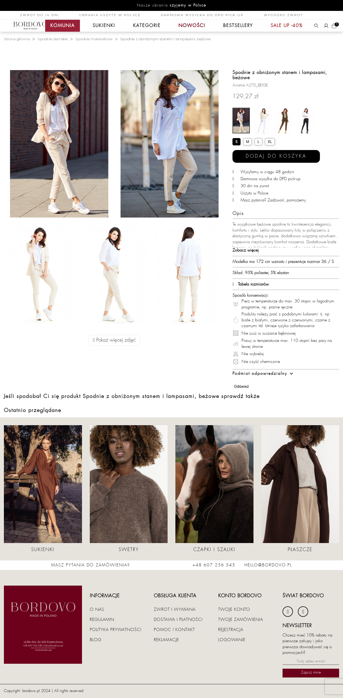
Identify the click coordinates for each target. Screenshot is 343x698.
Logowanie (231, 640)
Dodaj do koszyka (276, 156)
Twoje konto (234, 609)
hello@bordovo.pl (268, 565)
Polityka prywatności (115, 629)
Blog (95, 640)
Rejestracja (230, 629)
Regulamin (102, 619)
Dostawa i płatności (178, 619)
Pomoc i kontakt (174, 629)
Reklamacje (166, 640)
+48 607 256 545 (214, 565)
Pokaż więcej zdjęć (114, 340)
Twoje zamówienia (240, 619)
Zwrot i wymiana (175, 609)
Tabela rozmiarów (250, 284)
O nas (97, 609)
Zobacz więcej (245, 250)
